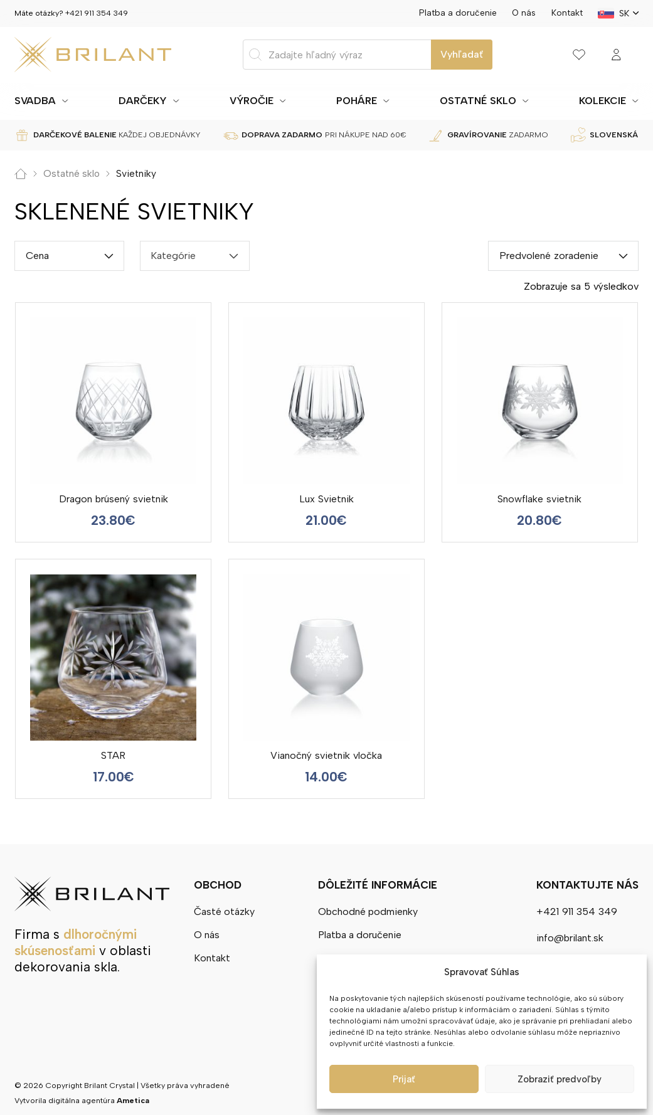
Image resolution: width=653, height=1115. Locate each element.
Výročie (251, 101)
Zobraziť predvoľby (560, 1079)
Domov (20, 174)
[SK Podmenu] (636, 13)
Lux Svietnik (326, 499)
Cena (37, 256)
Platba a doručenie (458, 13)
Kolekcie (602, 101)
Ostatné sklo (478, 101)
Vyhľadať (461, 54)
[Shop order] (563, 256)
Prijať (404, 1079)
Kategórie (173, 256)
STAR (113, 755)
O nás (524, 13)
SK (624, 13)
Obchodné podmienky (367, 911)
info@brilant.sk (569, 938)
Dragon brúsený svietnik (113, 499)
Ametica (133, 1100)
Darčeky (143, 101)
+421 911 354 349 (96, 13)
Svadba (35, 101)
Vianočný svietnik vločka (326, 755)
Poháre (356, 101)
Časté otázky (224, 911)
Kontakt (567, 13)
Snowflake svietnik (539, 499)
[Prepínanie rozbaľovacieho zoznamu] (65, 101)
